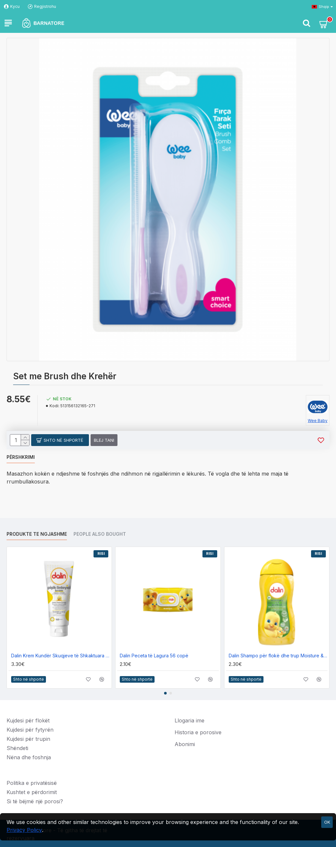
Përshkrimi (21, 457)
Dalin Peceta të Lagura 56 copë (154, 655)
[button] (165, 693)
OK (327, 822)
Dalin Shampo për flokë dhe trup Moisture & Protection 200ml (278, 655)
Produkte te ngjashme (37, 534)
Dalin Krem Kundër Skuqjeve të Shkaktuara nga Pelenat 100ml (60, 655)
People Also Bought (100, 534)
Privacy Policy (24, 830)
